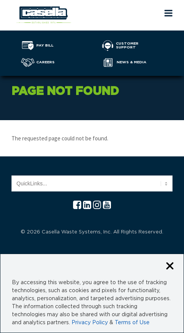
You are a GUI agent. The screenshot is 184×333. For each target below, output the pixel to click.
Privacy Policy (90, 322)
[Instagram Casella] (97, 205)
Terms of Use (132, 322)
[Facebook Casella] (77, 205)
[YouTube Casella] (107, 205)
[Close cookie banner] (170, 266)
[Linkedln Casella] (87, 205)
